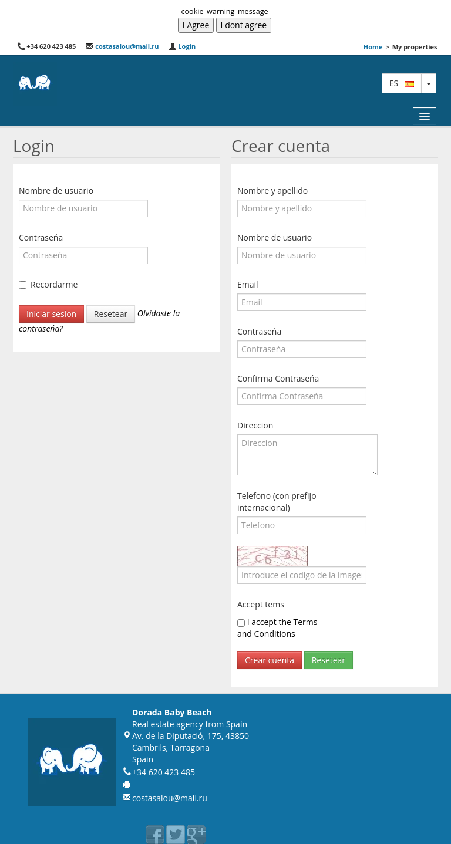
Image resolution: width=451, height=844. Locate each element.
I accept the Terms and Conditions (277, 627)
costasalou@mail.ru (122, 46)
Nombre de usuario (56, 190)
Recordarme (54, 284)
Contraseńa (41, 237)
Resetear (110, 313)
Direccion (255, 425)
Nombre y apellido (272, 190)
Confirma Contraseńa (278, 378)
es (401, 83)
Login (182, 46)
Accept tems (260, 604)
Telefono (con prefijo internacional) (277, 501)
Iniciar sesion (51, 313)
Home (373, 46)
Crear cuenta (269, 660)
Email (247, 284)
